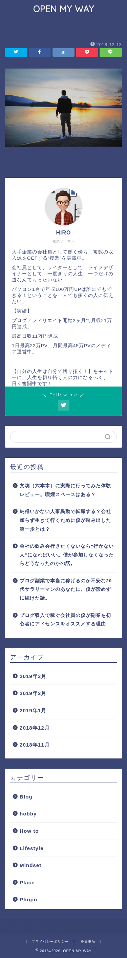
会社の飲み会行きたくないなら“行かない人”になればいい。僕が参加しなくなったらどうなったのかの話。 (67, 555)
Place (27, 882)
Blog (26, 797)
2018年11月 (35, 745)
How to (29, 831)
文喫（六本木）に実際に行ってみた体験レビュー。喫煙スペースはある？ (65, 490)
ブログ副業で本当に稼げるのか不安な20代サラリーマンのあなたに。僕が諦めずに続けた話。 (66, 589)
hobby (28, 813)
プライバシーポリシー (50, 941)
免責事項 (88, 941)
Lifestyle (32, 848)
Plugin (28, 899)
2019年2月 (33, 693)
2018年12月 (35, 728)
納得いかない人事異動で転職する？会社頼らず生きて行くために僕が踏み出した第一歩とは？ (65, 520)
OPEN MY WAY (63, 8)
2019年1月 (33, 710)
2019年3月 (33, 676)
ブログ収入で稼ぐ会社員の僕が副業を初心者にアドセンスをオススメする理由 (65, 620)
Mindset (30, 865)
